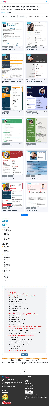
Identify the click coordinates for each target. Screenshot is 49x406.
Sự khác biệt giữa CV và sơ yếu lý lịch (17, 294)
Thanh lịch (4, 79)
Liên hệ (26, 378)
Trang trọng (11, 47)
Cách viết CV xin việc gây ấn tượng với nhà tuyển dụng (22, 328)
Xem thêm (24, 214)
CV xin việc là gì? (12, 292)
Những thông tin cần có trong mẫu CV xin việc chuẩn (22, 296)
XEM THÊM (24, 354)
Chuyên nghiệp (5, 47)
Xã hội (8, 111)
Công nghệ (34, 47)
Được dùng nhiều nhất (43, 16)
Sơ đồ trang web (28, 383)
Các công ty (27, 381)
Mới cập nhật (33, 16)
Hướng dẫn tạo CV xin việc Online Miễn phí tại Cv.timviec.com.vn (25, 326)
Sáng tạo (32, 79)
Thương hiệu (29, 47)
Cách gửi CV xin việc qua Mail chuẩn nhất (18, 350)
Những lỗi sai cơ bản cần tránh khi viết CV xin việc (21, 335)
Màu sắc (8, 79)
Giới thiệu (27, 380)
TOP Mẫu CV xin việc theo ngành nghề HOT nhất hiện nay (23, 314)
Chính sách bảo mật (29, 388)
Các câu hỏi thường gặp (30, 385)
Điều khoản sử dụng (29, 386)
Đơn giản (28, 79)
